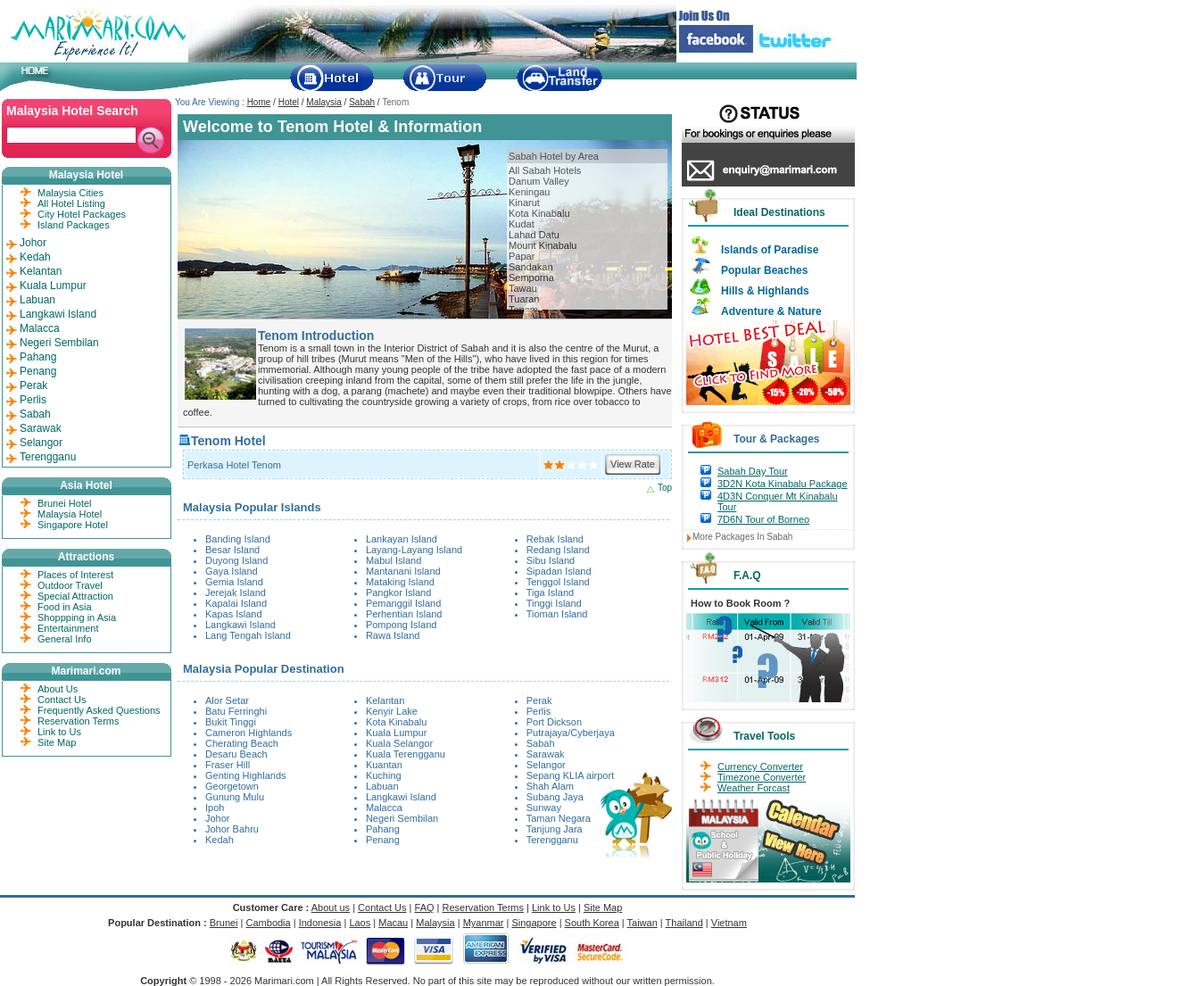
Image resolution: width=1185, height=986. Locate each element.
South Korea (592, 922)
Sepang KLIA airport (570, 775)
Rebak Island (555, 539)
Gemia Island (234, 581)
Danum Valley (539, 181)
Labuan (382, 786)
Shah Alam (550, 786)
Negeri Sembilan (402, 818)
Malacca (384, 807)
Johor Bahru (232, 829)
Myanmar (483, 922)
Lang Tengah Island (248, 635)
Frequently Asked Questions (99, 710)
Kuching (384, 775)
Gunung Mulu (234, 796)
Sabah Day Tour (752, 471)
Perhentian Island (404, 614)
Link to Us (59, 731)
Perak (539, 700)
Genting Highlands (245, 775)
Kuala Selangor (399, 743)
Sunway (543, 807)
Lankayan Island (401, 539)
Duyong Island (236, 560)
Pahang (383, 829)
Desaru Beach (236, 754)
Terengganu (552, 839)
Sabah (362, 102)
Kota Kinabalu (539, 213)
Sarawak (545, 754)
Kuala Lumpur (396, 732)
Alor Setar (227, 700)
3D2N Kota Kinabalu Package (782, 483)
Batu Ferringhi (236, 711)
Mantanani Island (403, 571)
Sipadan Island (559, 571)
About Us (57, 689)
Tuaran (524, 299)
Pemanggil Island (403, 603)
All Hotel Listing (71, 203)
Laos (359, 922)
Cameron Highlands (248, 732)
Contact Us (61, 699)
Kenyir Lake (392, 711)
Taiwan (642, 922)
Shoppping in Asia (76, 617)
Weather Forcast (753, 788)
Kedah (219, 839)
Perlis (538, 711)
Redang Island (558, 549)
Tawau (523, 288)
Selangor (546, 764)
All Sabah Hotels (545, 170)
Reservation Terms (78, 721)
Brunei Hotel (64, 503)
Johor (217, 818)
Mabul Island (393, 560)
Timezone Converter (761, 777)
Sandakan (531, 266)
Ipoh (214, 807)
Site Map (56, 742)
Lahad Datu (534, 234)
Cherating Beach (241, 743)
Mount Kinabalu (542, 245)
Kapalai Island (236, 603)
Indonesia (320, 922)
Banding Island (237, 539)
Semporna (531, 277)
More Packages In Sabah (742, 537)
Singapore (533, 922)
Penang (383, 839)
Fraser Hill (227, 764)
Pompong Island (401, 624)
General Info (64, 639)
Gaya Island (231, 571)
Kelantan (385, 700)
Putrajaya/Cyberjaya (570, 732)
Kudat (521, 224)
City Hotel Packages (81, 214)
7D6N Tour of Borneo (763, 519)
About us (330, 907)
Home (259, 102)
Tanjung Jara (554, 829)
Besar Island (232, 549)
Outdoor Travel (70, 585)
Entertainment (67, 628)
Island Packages (73, 225)
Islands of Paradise (769, 250)
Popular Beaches (764, 270)
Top (665, 488)
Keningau (530, 191)
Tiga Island (550, 592)
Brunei (224, 922)
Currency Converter (760, 766)
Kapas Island (233, 614)
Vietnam (729, 922)
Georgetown (232, 786)
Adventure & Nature (771, 311)
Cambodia (268, 922)
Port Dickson (554, 722)
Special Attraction (75, 596)
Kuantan (384, 764)
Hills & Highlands (765, 291)
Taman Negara (558, 818)
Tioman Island (557, 614)
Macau (393, 922)
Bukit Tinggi (230, 722)
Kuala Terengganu (405, 754)
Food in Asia (64, 606)
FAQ (425, 907)
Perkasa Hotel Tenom (234, 465)
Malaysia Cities (70, 192)
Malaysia (323, 102)
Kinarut (524, 202)
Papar (521, 256)
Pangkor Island (398, 592)
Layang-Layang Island (414, 549)
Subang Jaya (555, 796)
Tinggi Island (554, 603)
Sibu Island (550, 560)
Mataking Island (400, 581)
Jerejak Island (235, 592)
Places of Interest (75, 574)
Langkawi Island (240, 624)
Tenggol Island (558, 581)
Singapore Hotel (72, 524)
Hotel (288, 102)
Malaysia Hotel (69, 514)
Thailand (684, 922)
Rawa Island (393, 635)
